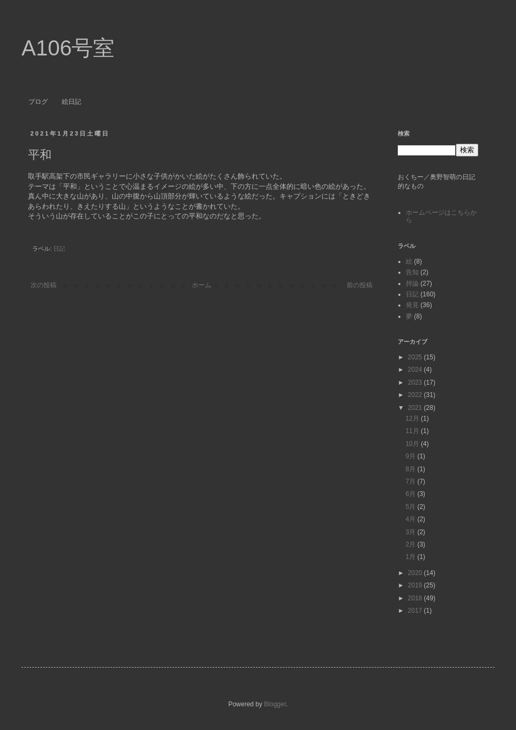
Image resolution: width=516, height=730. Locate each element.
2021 (416, 408)
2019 (416, 585)
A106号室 (68, 48)
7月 (411, 481)
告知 (412, 272)
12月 (413, 418)
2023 (416, 382)
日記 (59, 248)
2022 (416, 395)
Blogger (275, 704)
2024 (416, 369)
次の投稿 (43, 285)
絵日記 (71, 101)
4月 (411, 519)
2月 (411, 544)
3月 (411, 532)
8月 (411, 469)
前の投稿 (359, 285)
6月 (411, 494)
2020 (416, 573)
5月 (411, 507)
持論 (412, 283)
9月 (411, 456)
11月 (413, 431)
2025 (416, 357)
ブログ (38, 101)
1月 (411, 557)
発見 (412, 305)
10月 (413, 444)
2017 (416, 610)
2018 (416, 598)
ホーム (201, 285)
